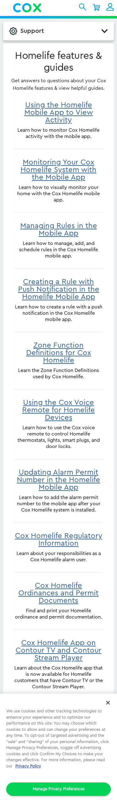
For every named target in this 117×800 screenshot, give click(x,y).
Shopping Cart (96, 7)
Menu (8, 8)
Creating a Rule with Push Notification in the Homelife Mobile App (58, 289)
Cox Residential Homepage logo (27, 8)
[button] (6, 8)
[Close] (108, 703)
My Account (110, 7)
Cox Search (82, 7)
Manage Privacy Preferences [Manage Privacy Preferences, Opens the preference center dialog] (59, 789)
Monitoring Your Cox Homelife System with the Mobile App (58, 170)
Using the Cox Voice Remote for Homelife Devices (58, 410)
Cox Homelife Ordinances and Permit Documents (58, 593)
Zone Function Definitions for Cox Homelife (58, 353)
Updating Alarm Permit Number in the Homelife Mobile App (58, 480)
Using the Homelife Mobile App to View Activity (58, 112)
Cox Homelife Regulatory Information (58, 539)
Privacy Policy (28, 766)
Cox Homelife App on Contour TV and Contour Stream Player (58, 650)
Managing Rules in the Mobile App (58, 229)
